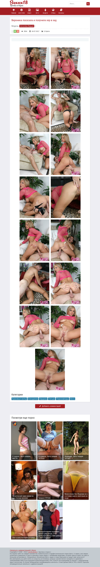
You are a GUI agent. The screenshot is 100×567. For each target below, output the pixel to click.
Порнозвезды (62, 399)
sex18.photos (32, 552)
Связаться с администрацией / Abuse (23, 550)
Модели (45, 11)
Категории (21, 11)
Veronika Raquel (27, 26)
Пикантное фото (20, 4)
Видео (29, 11)
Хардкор (43, 399)
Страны (53, 11)
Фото (37, 11)
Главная (13, 11)
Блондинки (33, 399)
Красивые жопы (19, 399)
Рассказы (61, 11)
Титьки (52, 399)
